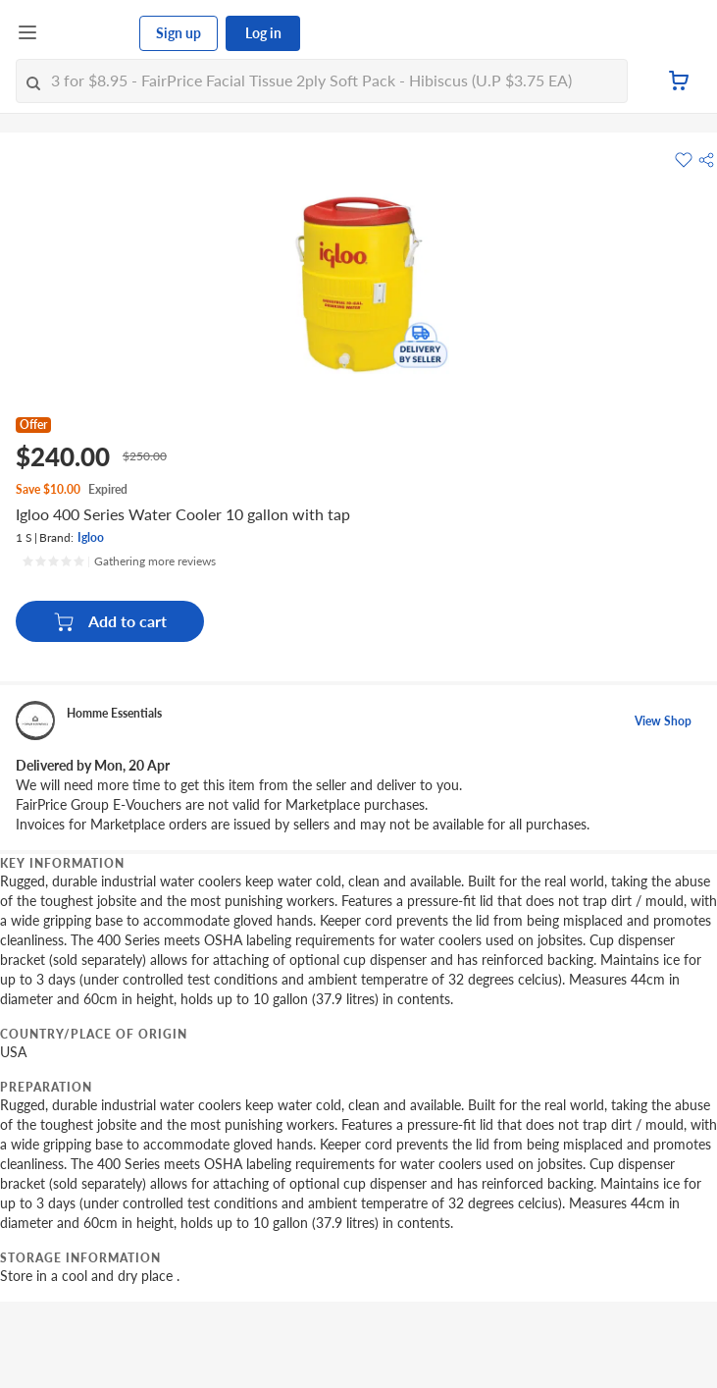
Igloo (90, 537)
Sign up (178, 33)
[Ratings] (119, 561)
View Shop (663, 721)
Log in (263, 33)
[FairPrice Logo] (89, 33)
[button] (706, 160)
